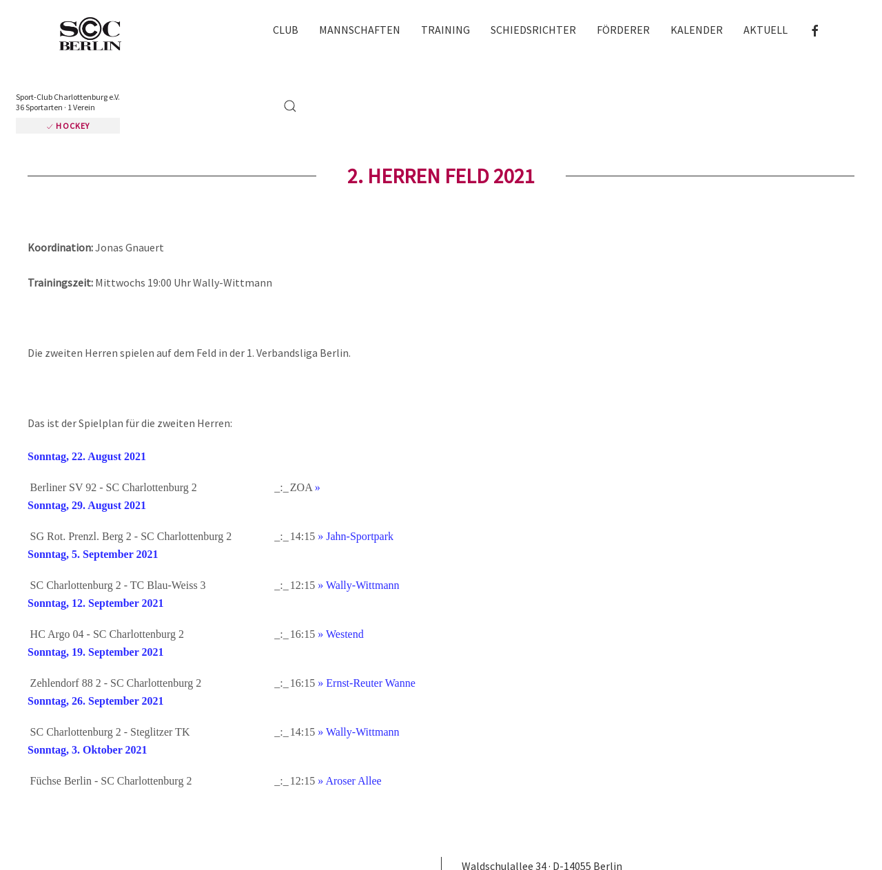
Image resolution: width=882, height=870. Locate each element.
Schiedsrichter (533, 30)
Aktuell (765, 30)
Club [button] (285, 30)
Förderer (623, 30)
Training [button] (445, 30)
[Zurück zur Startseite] (96, 34)
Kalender (696, 30)
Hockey (67, 126)
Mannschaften (359, 30)
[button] (290, 106)
